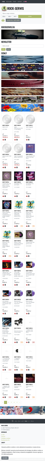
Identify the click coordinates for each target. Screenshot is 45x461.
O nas (3, 1)
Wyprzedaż (22, 108)
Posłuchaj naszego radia (22, 34)
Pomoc (14, 1)
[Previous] (2, 402)
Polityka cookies (5, 438)
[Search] (21, 13)
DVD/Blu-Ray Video (22, 75)
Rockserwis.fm (5, 440)
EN (25, 1)
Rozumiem (5, 458)
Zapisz (3, 49)
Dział (4, 16)
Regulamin (9, 1)
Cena (9, 16)
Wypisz (8, 49)
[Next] (19, 402)
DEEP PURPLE (5, 125)
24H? (15, 16)
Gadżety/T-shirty (22, 100)
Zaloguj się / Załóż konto (13, 20)
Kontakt (20, 1)
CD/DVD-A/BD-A (22, 59)
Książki (23, 92)
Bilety (22, 83)
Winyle (23, 67)
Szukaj (30, 16)
